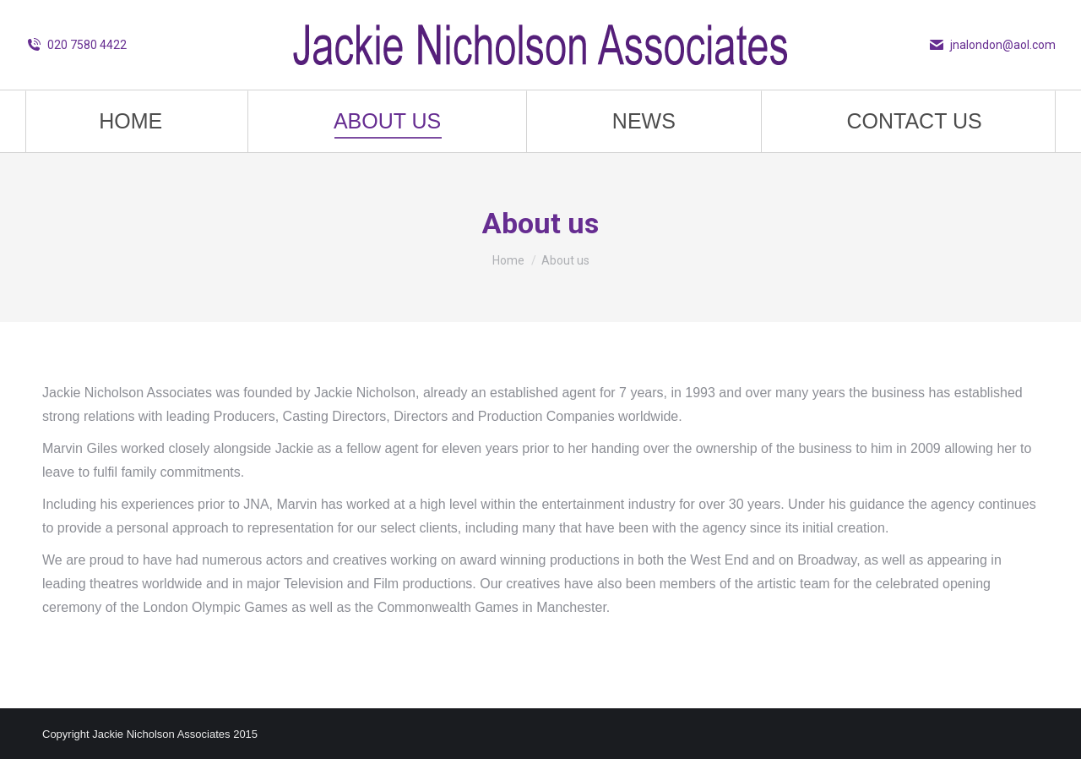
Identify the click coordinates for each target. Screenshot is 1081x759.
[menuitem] (130, 121)
